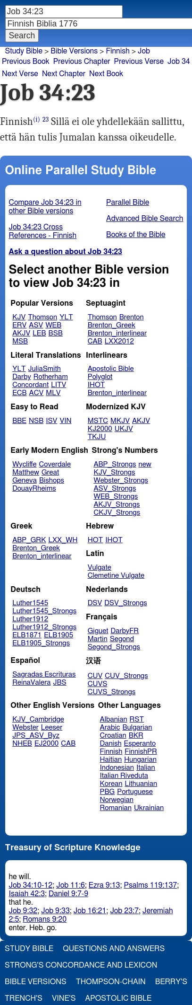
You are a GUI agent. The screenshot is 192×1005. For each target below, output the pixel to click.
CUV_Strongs (126, 675)
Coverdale (55, 464)
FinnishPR (141, 751)
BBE (19, 420)
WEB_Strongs (115, 496)
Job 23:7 (124, 911)
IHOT (96, 384)
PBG (107, 791)
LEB (39, 333)
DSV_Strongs (125, 603)
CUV (95, 675)
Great (50, 472)
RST (137, 719)
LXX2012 (119, 341)
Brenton (131, 317)
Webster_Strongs (120, 480)
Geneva (24, 480)
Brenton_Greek (111, 325)
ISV (51, 420)
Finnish (111, 751)
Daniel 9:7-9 (68, 894)
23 (45, 119)
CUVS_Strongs (112, 692)
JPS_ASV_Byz (35, 735)
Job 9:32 (23, 911)
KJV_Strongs (114, 472)
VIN (65, 420)
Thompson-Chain (111, 982)
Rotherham (50, 376)
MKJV (120, 420)
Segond (122, 639)
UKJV (124, 428)
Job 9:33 (55, 911)
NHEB (22, 743)
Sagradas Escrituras (43, 674)
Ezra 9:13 (104, 885)
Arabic (110, 727)
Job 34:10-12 (31, 885)
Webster (25, 727)
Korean (111, 783)
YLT (66, 317)
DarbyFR (125, 631)
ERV (19, 325)
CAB (95, 341)
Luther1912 (30, 619)
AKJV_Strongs (116, 504)
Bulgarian (137, 727)
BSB (56, 333)
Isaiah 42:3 (27, 894)
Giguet (98, 631)
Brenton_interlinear (117, 333)
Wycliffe (24, 464)
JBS (59, 682)
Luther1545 (30, 603)
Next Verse (20, 74)
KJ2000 (100, 428)
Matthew (25, 472)
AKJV (21, 333)
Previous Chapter (81, 61)
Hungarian (140, 759)
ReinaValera (31, 682)
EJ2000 (46, 743)
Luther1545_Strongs (44, 611)
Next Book (106, 74)
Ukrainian (149, 807)
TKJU (97, 437)
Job (144, 51)
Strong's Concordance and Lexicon (81, 965)
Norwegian (117, 799)
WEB (53, 325)
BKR (136, 735)
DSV (95, 603)
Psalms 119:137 (150, 885)
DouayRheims (34, 488)
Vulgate (99, 567)
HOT (95, 540)
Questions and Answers (114, 948)
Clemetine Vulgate (116, 575)
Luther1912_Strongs (44, 627)
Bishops (51, 480)
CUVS (98, 684)
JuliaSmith (44, 368)
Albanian (113, 719)
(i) (36, 119)
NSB (36, 420)
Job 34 (178, 61)
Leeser (51, 727)
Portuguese (135, 791)
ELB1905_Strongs (41, 643)
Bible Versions (74, 51)
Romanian (116, 807)
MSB (20, 341)
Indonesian (117, 767)
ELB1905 (58, 635)
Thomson (42, 317)
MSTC (98, 420)
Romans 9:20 (45, 919)
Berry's (171, 982)
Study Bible (23, 51)
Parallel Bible (127, 202)
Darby (21, 376)
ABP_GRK (29, 540)
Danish (111, 743)
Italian (145, 767)
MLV (53, 393)
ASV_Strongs (114, 488)
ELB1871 (27, 635)
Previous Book (26, 61)
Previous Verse (139, 61)
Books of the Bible (136, 234)
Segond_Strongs (114, 647)
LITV (58, 384)
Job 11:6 (70, 885)
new (145, 464)
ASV (36, 325)
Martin (98, 639)
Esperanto (140, 743)
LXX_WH (62, 540)
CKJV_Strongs (116, 512)
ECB (19, 393)
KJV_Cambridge (38, 719)
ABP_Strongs (114, 464)
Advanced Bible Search (144, 218)
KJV (18, 317)
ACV (36, 393)
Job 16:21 (90, 911)
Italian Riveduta (124, 775)
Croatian (113, 735)
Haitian (111, 759)
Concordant (30, 384)
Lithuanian (141, 783)
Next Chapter (63, 74)
